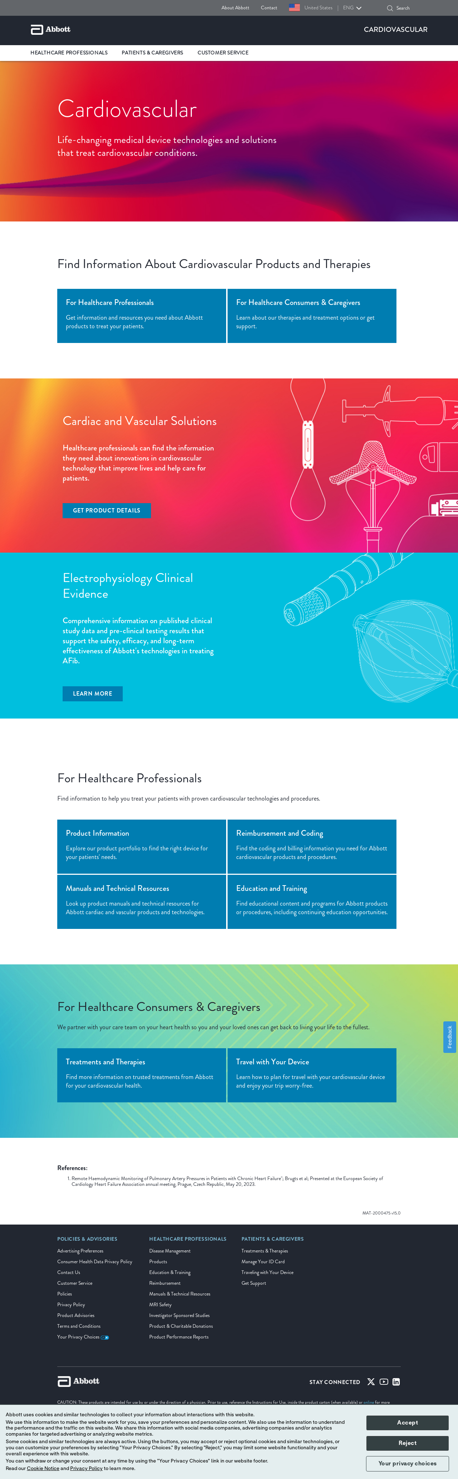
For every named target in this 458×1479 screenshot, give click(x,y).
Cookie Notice (43, 1468)
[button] (390, 8)
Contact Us (68, 1272)
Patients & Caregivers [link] (152, 52)
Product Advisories (75, 1315)
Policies (64, 1293)
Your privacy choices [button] (408, 1463)
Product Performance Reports (179, 1337)
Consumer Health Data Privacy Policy (94, 1261)
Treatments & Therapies (265, 1250)
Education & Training (169, 1272)
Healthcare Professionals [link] (68, 52)
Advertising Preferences (80, 1250)
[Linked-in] (396, 1383)
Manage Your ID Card (263, 1261)
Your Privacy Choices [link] (83, 1337)
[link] (87, 1241)
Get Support (254, 1283)
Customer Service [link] (223, 52)
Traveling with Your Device (267, 1272)
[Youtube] (384, 1383)
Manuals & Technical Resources (179, 1293)
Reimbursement (165, 1283)
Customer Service (74, 1283)
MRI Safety (160, 1304)
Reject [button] (407, 1443)
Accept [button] (407, 1423)
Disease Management (170, 1250)
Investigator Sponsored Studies (179, 1315)
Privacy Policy (71, 1304)
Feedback (450, 1037)
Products (158, 1261)
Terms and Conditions (79, 1326)
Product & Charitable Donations (181, 1326)
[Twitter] (371, 1383)
